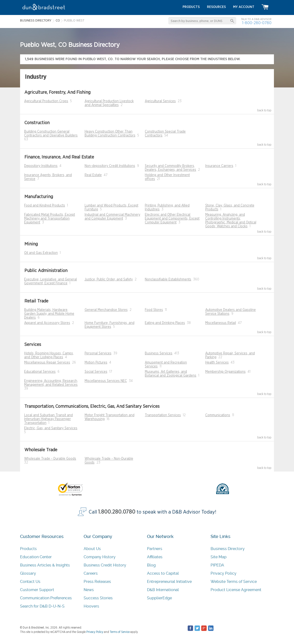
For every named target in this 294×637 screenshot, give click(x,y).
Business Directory (228, 548)
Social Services (96, 371)
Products (28, 548)
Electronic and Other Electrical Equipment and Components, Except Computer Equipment (172, 218)
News (89, 589)
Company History (100, 557)
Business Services (158, 353)
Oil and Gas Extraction (41, 253)
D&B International (163, 589)
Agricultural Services (160, 101)
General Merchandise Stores (106, 310)
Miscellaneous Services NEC (106, 381)
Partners (154, 548)
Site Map (219, 557)
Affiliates (154, 557)
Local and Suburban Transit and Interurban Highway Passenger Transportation (48, 419)
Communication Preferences (46, 598)
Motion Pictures (96, 362)
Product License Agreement (236, 589)
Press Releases (97, 581)
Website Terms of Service (234, 581)
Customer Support (37, 589)
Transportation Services (163, 415)
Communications (217, 415)
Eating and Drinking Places (165, 323)
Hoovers (91, 606)
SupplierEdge (159, 598)
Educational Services (40, 371)
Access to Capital (163, 573)
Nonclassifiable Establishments (168, 279)
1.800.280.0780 (116, 512)
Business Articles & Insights (45, 565)
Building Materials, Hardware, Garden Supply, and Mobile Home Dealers (49, 313)
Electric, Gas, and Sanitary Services (50, 428)
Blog (151, 565)
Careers (91, 573)
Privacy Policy (223, 573)
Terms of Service (120, 631)
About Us (92, 548)
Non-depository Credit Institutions (110, 166)
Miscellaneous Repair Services (47, 362)
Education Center (36, 557)
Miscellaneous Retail (220, 323)
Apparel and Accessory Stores (47, 323)
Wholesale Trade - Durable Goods (50, 458)
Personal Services (98, 353)
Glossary (28, 573)
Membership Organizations (225, 371)
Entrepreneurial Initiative (169, 581)
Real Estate (93, 175)
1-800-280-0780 (257, 23)
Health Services (217, 362)
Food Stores (154, 310)
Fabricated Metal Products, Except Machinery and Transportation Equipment (49, 218)
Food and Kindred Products (44, 205)
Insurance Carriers (219, 166)
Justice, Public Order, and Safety (109, 279)
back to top (264, 110)
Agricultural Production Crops (46, 101)
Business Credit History (105, 565)
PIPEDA (217, 565)
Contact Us (30, 581)
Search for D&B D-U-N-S (42, 606)
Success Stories (98, 598)
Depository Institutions (41, 166)
